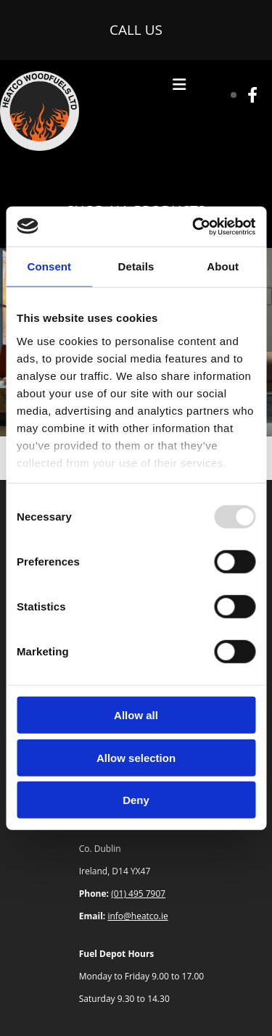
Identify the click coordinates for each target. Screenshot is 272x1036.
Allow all (136, 715)
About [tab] (223, 266)
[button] (136, 30)
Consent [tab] (49, 266)
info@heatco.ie (137, 916)
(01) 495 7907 (138, 893)
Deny (136, 800)
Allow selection (136, 757)
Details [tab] (136, 266)
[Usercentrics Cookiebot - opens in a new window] (193, 226)
